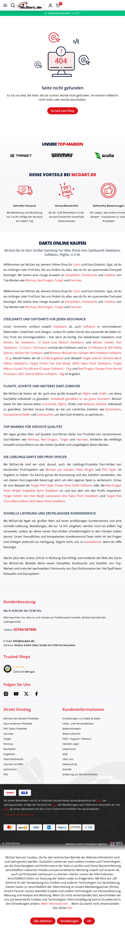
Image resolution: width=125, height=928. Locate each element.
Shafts (103, 403)
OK (89, 921)
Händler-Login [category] (70, 753)
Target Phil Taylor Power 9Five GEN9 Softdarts (62, 494)
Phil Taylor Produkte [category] (15, 737)
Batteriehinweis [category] (71, 737)
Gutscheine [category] (10, 778)
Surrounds (49, 413)
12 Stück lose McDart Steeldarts (60, 351)
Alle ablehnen (43, 921)
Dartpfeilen (72, 284)
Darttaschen (45, 424)
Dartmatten (113, 418)
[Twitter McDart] (26, 704)
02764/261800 (25, 638)
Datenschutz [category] (69, 773)
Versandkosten (27, 823)
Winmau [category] (8, 753)
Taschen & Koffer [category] (13, 773)
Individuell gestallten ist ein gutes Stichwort (80, 408)
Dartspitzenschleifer (17, 424)
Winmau (30, 289)
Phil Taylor (109, 479)
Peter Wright (85, 479)
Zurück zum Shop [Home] (62, 115)
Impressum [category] (69, 758)
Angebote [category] (9, 763)
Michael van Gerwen (60, 479)
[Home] (70, 5)
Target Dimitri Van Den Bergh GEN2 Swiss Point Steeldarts (70, 372)
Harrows (75, 289)
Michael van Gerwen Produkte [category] (21, 727)
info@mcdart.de (23, 650)
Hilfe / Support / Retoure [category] (76, 748)
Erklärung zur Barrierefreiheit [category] (79, 783)
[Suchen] (13, 5)
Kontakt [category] (66, 778)
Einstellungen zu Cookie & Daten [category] (81, 727)
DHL (98, 809)
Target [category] (7, 748)
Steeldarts (60, 336)
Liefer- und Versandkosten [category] (77, 732)
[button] (111, 5)
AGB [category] (64, 763)
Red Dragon (45, 289)
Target (59, 289)
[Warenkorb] (118, 5)
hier (69, 908)
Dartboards (89, 284)
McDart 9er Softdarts (29, 362)
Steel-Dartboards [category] (13, 768)
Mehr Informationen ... (56, 904)
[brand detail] (21, 164)
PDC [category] (6, 783)
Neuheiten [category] (10, 758)
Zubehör (110, 284)
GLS (54, 813)
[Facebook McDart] (36, 704)
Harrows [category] (8, 742)
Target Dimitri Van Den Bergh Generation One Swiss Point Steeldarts (51, 505)
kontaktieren (92, 551)
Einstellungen (69, 921)
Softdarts (89, 336)
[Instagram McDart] (6, 704)
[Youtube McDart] (16, 704)
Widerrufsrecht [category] (71, 742)
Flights (87, 403)
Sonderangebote (52, 367)
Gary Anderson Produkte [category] (18, 732)
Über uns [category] (67, 768)
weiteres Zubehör (95, 413)
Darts (77, 274)
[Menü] (5, 5)
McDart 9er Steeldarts (19, 351)
